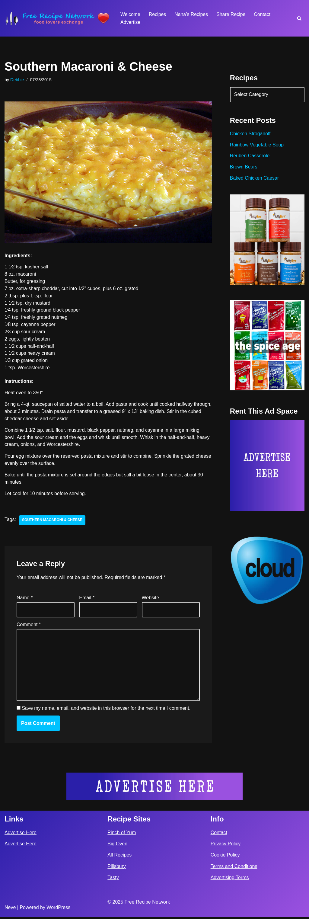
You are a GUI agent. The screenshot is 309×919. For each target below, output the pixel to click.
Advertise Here (21, 834)
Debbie (17, 79)
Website (150, 599)
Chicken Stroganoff (250, 134)
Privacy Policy (226, 846)
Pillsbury (116, 868)
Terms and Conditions (234, 868)
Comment (29, 626)
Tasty (113, 879)
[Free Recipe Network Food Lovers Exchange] (57, 18)
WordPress (58, 909)
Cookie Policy (225, 857)
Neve (10, 909)
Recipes (157, 14)
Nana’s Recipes (192, 14)
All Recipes (119, 857)
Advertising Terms (230, 879)
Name (25, 599)
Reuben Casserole (250, 156)
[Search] (299, 18)
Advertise (130, 22)
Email (86, 599)
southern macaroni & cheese (52, 522)
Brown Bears (244, 167)
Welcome (130, 14)
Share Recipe (231, 14)
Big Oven (117, 846)
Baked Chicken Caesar (254, 178)
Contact (263, 14)
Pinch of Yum (121, 834)
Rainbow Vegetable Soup (257, 145)
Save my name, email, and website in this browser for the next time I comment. (106, 710)
